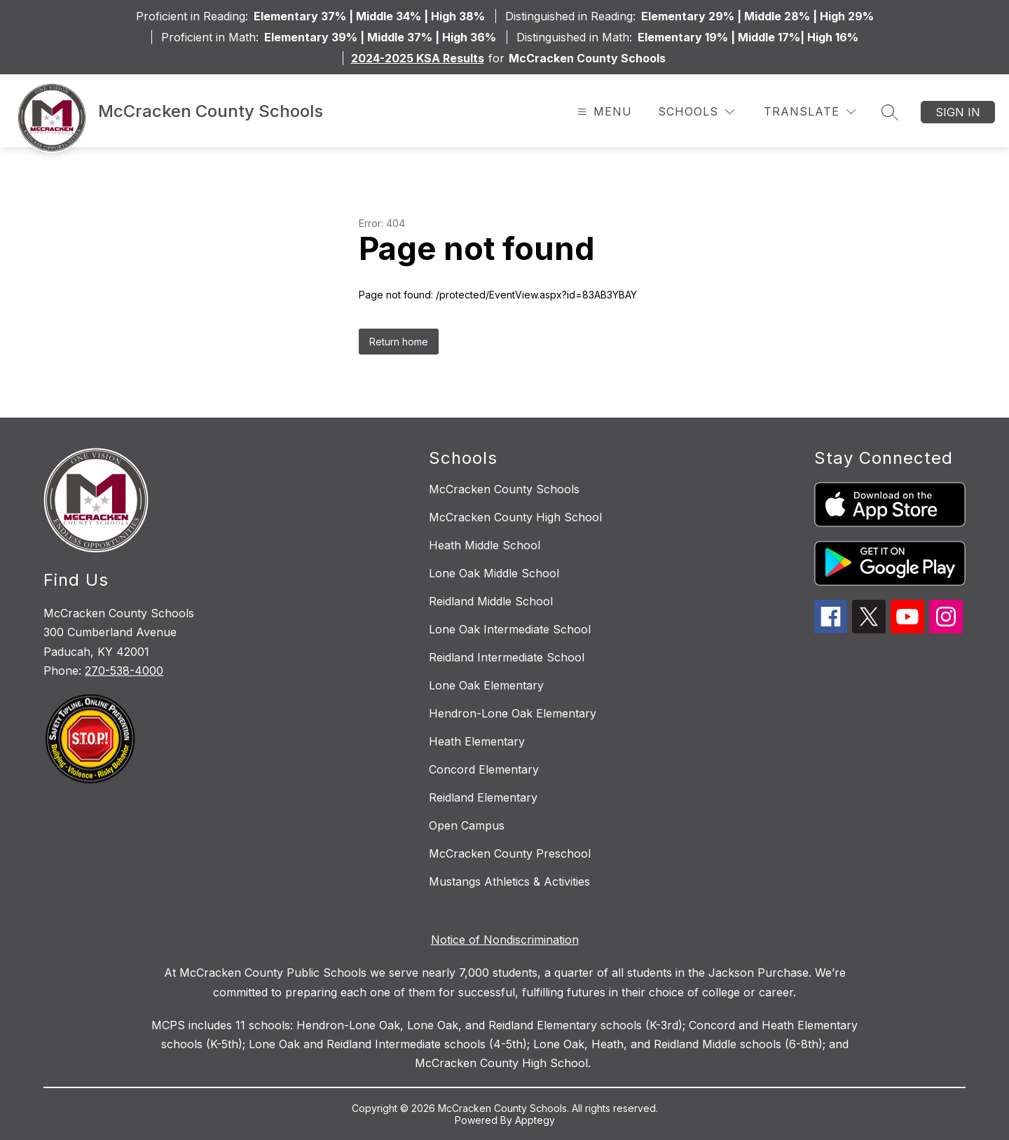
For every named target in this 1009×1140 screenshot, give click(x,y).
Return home (398, 342)
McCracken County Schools (504, 489)
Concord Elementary (484, 769)
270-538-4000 (124, 671)
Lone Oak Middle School (494, 573)
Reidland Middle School (491, 601)
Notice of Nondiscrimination (505, 940)
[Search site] (889, 112)
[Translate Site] (809, 112)
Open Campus (466, 825)
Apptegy (535, 1120)
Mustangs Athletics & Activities (509, 881)
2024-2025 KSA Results (417, 58)
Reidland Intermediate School (506, 657)
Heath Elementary (477, 741)
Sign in (957, 112)
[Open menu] (603, 112)
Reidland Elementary (483, 797)
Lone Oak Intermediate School (510, 629)
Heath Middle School (484, 545)
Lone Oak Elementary (486, 685)
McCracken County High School (515, 517)
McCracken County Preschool (510, 853)
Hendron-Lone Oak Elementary (512, 713)
